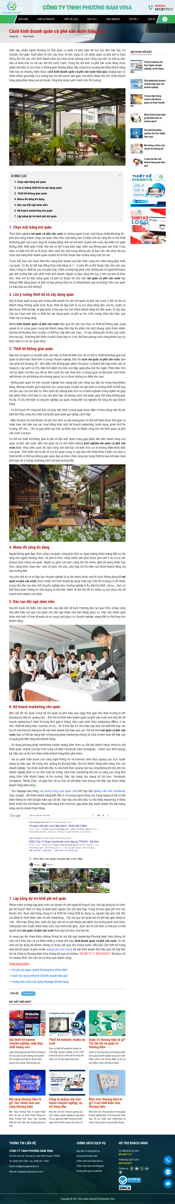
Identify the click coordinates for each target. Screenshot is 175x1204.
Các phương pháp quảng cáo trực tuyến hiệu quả (154, 133)
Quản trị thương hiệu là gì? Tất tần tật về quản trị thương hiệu (107, 1043)
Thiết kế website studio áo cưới (67, 1041)
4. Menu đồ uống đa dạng (29, 199)
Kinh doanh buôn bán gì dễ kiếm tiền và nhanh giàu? (155, 118)
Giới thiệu (23, 19)
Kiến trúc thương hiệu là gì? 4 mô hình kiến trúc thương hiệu (105, 1103)
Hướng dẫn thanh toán (86, 1156)
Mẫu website (113, 19)
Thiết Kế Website (46, 19)
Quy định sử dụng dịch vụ (88, 1151)
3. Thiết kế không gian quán (30, 193)
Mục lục (66, 176)
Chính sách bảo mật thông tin (90, 1166)
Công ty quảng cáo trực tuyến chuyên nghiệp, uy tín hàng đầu (65, 1103)
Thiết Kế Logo (71, 19)
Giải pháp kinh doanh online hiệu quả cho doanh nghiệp (155, 84)
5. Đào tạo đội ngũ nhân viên (31, 205)
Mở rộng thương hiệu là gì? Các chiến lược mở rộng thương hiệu (25, 1103)
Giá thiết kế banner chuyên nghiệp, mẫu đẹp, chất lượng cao (26, 1043)
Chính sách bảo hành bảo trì (89, 1161)
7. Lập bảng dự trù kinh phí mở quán (35, 216)
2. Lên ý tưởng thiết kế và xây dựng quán (38, 187)
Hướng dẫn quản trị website (89, 1171)
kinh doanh (28, 993)
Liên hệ (151, 19)
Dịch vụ (92, 19)
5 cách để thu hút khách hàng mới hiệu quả (154, 162)
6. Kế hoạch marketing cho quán (33, 210)
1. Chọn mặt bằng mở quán (30, 182)
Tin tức (134, 19)
